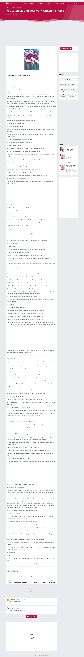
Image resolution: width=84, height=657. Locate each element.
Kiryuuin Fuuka (72, 89)
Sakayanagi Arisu (63, 96)
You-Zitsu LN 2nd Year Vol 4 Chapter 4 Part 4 (18, 582)
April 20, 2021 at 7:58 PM (21, 599)
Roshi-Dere (63, 94)
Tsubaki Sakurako (71, 99)
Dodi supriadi (12, 599)
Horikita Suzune (63, 84)
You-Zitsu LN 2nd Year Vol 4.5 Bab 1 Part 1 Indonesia (71, 167)
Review (73, 91)
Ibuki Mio (72, 84)
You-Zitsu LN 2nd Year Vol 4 (13, 571)
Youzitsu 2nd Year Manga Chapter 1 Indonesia (70, 149)
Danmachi (40, 3)
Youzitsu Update (13, 3)
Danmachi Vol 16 (67, 81)
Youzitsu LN (31, 3)
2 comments (15, 14)
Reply (11, 603)
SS (72, 94)
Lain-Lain (62, 3)
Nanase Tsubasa (63, 91)
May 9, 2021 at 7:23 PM (16, 608)
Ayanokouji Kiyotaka (67, 79)
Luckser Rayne (47, 655)
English (56, 3)
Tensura (61, 99)
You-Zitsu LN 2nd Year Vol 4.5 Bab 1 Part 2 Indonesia (71, 156)
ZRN (10, 608)
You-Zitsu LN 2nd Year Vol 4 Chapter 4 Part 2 (45, 582)
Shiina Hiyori (72, 96)
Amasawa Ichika (67, 76)
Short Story (25, 3)
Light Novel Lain (48, 3)
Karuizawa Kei (62, 89)
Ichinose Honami (67, 86)
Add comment (31, 616)
